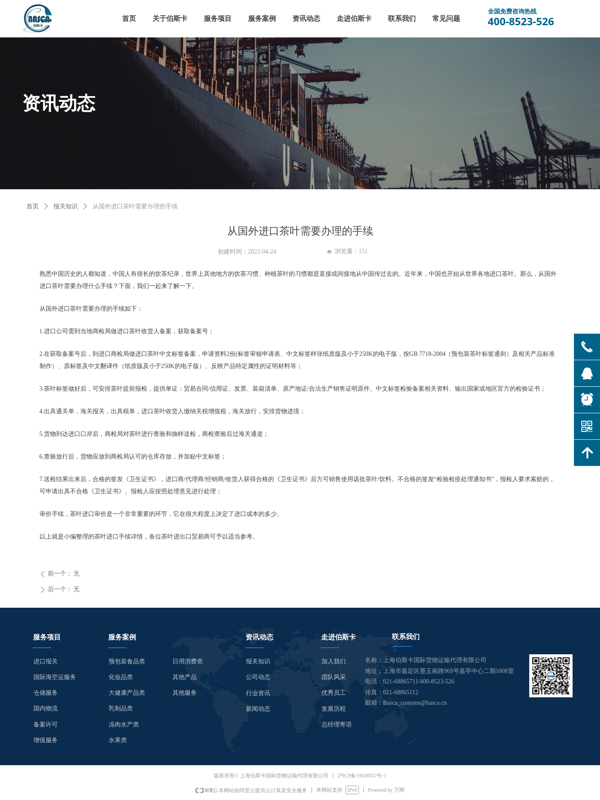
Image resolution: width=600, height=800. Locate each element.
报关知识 (65, 206)
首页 (33, 206)
